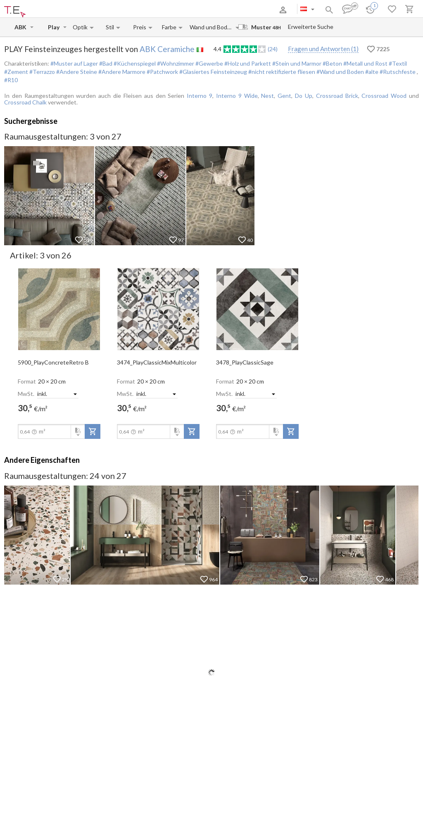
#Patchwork (161, 71)
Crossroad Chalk (25, 102)
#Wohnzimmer (175, 63)
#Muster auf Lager (74, 63)
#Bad (105, 63)
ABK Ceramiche (167, 49)
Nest (267, 95)
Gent (284, 95)
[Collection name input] (54, 27)
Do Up (303, 95)
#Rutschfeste (397, 71)
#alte (371, 71)
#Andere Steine (76, 71)
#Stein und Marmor (296, 63)
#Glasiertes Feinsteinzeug (212, 71)
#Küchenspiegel (134, 63)
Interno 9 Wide (237, 95)
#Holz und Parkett (247, 63)
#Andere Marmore (121, 71)
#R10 (11, 79)
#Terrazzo (41, 71)
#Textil (397, 63)
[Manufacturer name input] (21, 27)
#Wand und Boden (339, 71)
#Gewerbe (208, 63)
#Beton (331, 63)
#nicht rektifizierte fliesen (281, 71)
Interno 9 (199, 95)
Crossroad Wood (383, 95)
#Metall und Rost (364, 63)
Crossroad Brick (337, 95)
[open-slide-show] (59, 308)
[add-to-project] (92, 431)
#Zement (16, 71)
